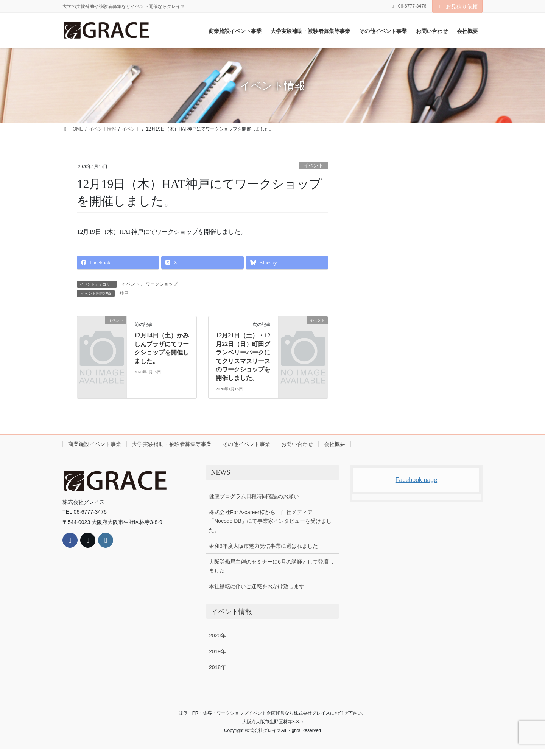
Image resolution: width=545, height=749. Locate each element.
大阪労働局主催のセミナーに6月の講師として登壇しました (271, 566)
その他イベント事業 (246, 444)
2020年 (217, 635)
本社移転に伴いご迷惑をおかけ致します (256, 586)
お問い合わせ (297, 444)
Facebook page (416, 480)
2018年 (217, 667)
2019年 (217, 651)
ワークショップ (162, 284)
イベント (313, 165)
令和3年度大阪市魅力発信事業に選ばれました (263, 546)
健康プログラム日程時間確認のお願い (254, 496)
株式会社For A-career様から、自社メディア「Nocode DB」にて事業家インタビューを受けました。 (270, 521)
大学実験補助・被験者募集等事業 (172, 444)
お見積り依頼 (457, 6)
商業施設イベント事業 (94, 444)
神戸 (123, 293)
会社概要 (334, 444)
